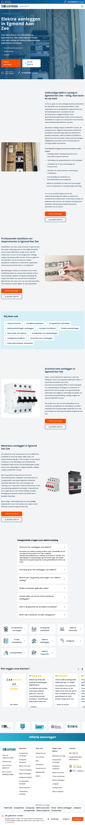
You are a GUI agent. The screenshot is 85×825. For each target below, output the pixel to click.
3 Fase (53, 808)
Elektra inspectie (24, 788)
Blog (37, 761)
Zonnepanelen (57, 788)
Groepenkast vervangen (23, 754)
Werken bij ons (41, 768)
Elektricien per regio (59, 756)
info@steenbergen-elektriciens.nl (76, 758)
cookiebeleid (9, 822)
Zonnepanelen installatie (24, 782)
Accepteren (78, 819)
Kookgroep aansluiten (22, 761)
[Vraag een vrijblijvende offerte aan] (42, 737)
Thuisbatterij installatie (23, 792)
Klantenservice (41, 753)
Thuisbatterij (56, 810)
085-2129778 (73, 753)
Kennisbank (39, 765)
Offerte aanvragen (10, 63)
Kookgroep (30, 808)
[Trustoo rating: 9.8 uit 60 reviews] (74, 1)
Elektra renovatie (24, 766)
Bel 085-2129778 (29, 63)
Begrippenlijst (40, 772)
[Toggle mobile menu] (82, 6)
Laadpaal (55, 784)
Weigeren (66, 819)
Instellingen (53, 819)
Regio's (38, 776)
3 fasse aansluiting (25, 770)
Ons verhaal (40, 757)
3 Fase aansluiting (58, 776)
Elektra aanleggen (25, 774)
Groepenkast (19, 808)
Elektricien (8, 808)
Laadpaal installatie (25, 777)
